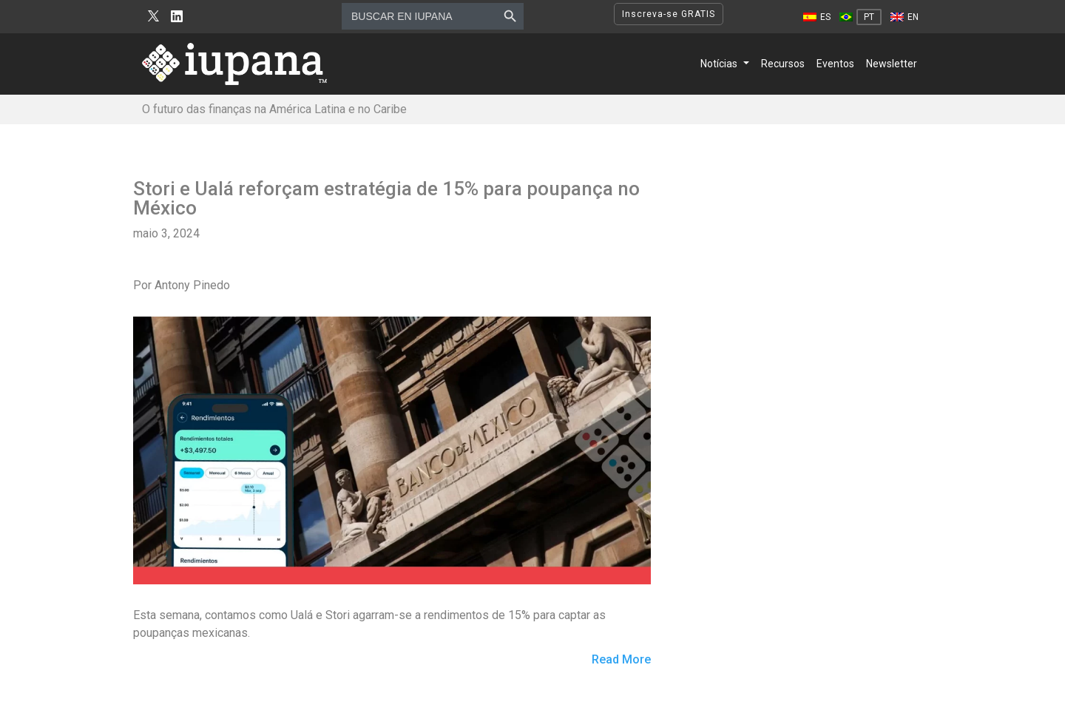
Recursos (783, 64)
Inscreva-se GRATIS (668, 14)
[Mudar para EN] (904, 17)
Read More (621, 660)
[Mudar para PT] (860, 17)
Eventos (835, 64)
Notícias (718, 64)
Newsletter (891, 64)
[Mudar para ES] (817, 17)
